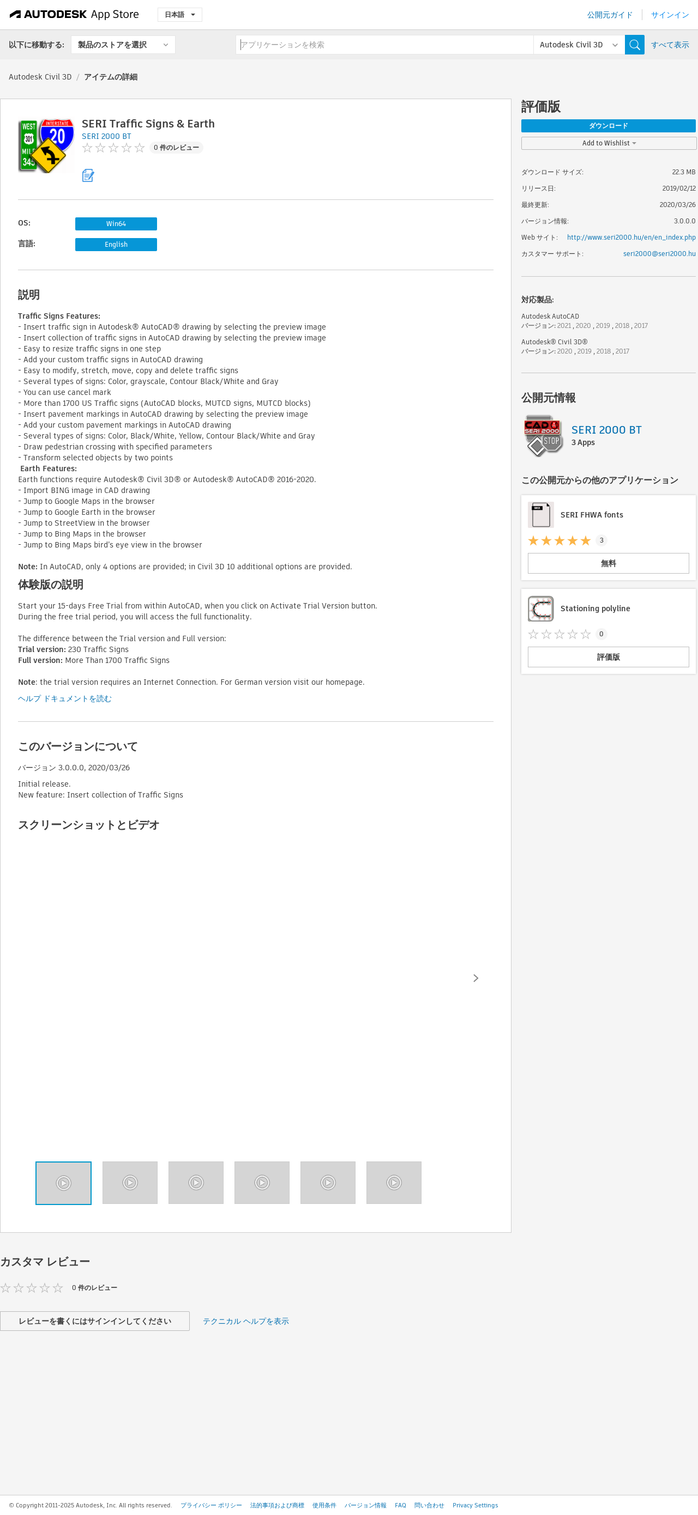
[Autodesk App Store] (74, 15)
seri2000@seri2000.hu (659, 253)
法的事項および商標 (277, 1505)
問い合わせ (429, 1505)
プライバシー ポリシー (211, 1505)
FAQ (400, 1505)
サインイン (670, 14)
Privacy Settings (475, 1505)
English (116, 244)
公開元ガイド (610, 14)
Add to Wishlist (609, 143)
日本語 (180, 14)
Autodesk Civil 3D (40, 76)
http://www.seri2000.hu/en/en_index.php (631, 237)
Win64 (116, 223)
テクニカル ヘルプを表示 (246, 1321)
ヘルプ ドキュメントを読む (65, 698)
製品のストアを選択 (112, 44)
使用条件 (324, 1505)
